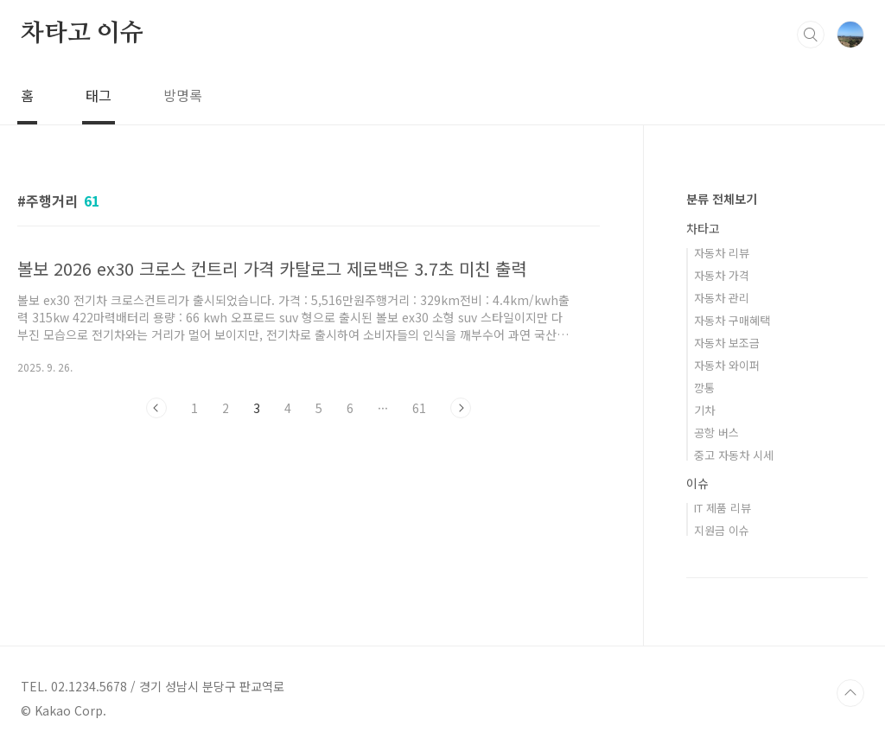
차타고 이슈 (82, 34)
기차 (704, 410)
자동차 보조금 (727, 342)
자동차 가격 (721, 275)
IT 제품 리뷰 (722, 508)
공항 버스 (716, 432)
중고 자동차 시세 (734, 455)
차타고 (703, 228)
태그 (98, 95)
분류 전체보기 (721, 198)
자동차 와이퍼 (727, 365)
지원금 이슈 (721, 530)
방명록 (182, 95)
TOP (850, 693)
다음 (460, 408)
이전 (156, 408)
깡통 (704, 387)
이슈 (697, 483)
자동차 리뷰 (721, 253)
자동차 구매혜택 (732, 320)
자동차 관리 (721, 298)
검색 (811, 35)
